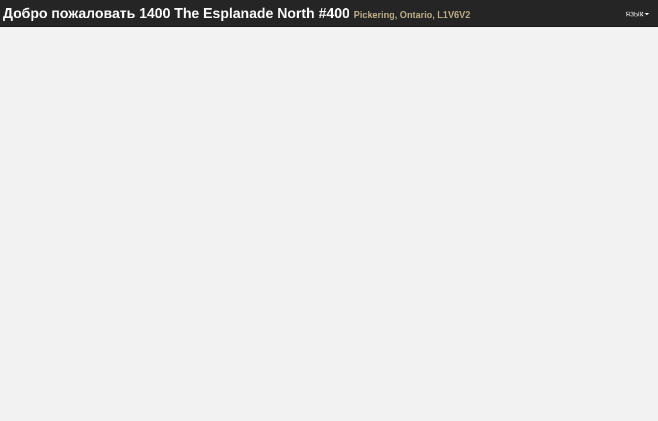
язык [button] (637, 13)
